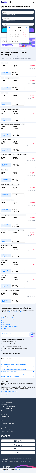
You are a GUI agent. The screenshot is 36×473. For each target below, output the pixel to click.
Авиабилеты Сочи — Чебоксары (10, 319)
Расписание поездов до (10, 326)
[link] (7, 45)
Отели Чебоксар (6, 324)
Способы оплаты (4, 393)
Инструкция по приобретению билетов (9, 391)
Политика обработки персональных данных (12, 458)
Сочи (2, 66)
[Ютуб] (9, 435)
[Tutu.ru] (4, 2)
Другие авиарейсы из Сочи (9, 322)
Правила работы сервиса (6, 394)
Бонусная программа (6, 408)
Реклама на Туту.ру (6, 429)
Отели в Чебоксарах (6, 333)
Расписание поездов (5, 49)
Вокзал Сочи (5, 328)
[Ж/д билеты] (10, 2)
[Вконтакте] (5, 435)
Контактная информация (7, 423)
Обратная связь (5, 421)
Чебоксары (15, 66)
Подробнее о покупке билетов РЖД (14, 311)
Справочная (4, 404)
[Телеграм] (2, 435)
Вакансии (3, 418)
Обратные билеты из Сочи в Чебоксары (12, 317)
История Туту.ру (5, 416)
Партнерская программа (7, 431)
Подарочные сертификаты (8, 411)
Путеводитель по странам (8, 406)
